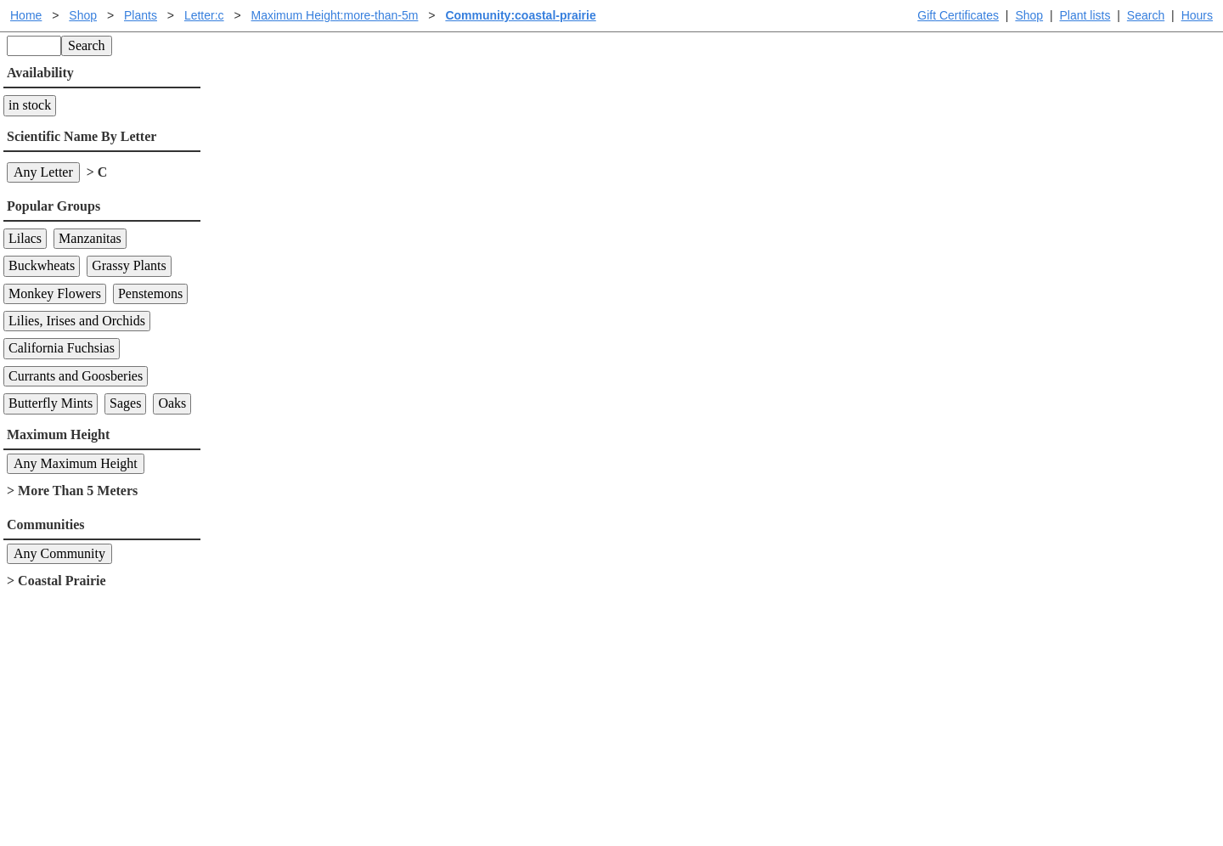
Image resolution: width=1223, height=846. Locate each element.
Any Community (59, 553)
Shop (1029, 15)
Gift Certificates (958, 15)
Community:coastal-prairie (520, 15)
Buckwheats (41, 265)
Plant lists (1085, 15)
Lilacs (25, 238)
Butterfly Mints (50, 403)
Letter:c (204, 15)
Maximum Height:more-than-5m (335, 15)
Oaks (172, 403)
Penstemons (150, 293)
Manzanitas (90, 238)
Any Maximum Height (76, 463)
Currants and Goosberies (75, 376)
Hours (1197, 15)
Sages (125, 403)
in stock (29, 105)
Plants (140, 15)
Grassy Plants (129, 265)
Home (26, 15)
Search (1145, 15)
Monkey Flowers (54, 293)
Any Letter (43, 172)
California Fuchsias (61, 348)
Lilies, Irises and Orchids (76, 320)
